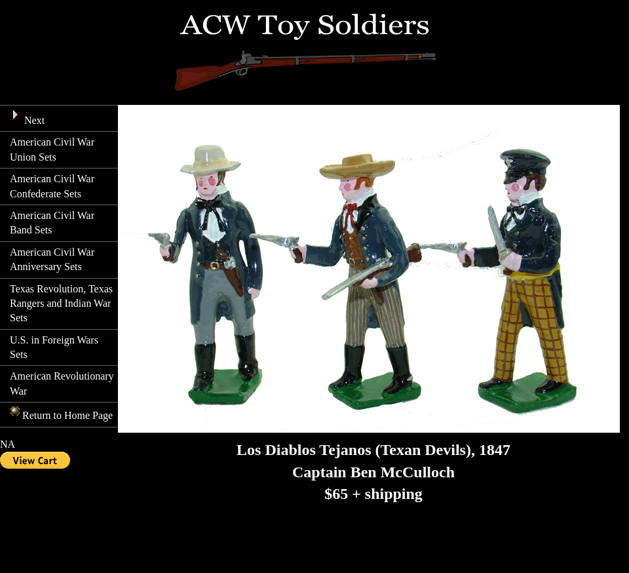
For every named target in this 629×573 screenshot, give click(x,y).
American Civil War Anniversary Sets (52, 259)
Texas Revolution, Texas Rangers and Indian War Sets (61, 303)
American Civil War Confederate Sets (52, 186)
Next (27, 117)
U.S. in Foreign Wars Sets (54, 347)
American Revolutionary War (62, 383)
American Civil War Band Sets (52, 222)
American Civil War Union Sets (52, 149)
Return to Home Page (61, 413)
